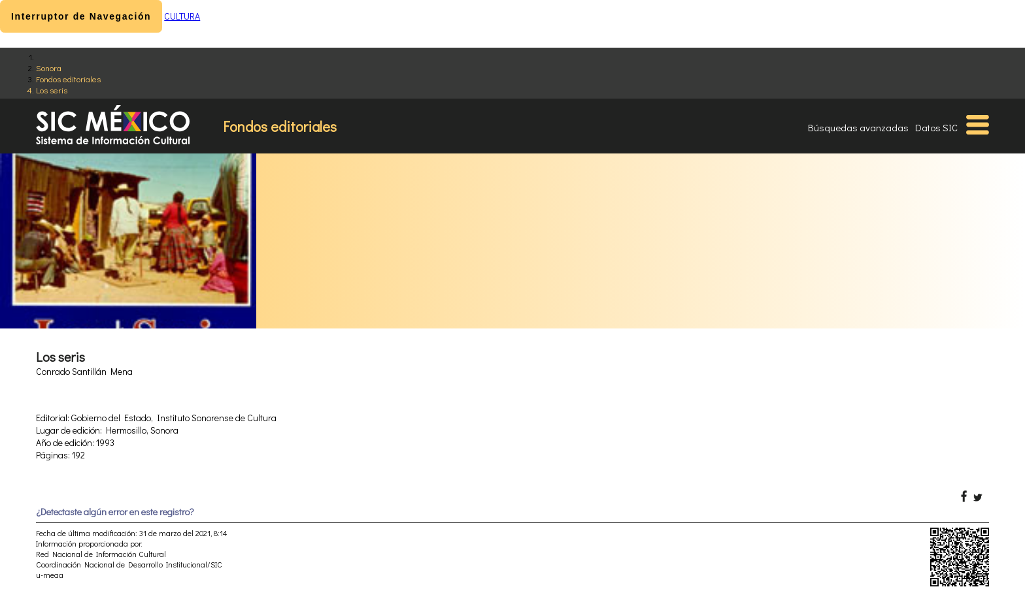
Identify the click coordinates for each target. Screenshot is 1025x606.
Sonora (48, 67)
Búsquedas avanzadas (858, 127)
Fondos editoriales (68, 78)
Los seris (51, 89)
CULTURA (182, 16)
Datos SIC (936, 127)
